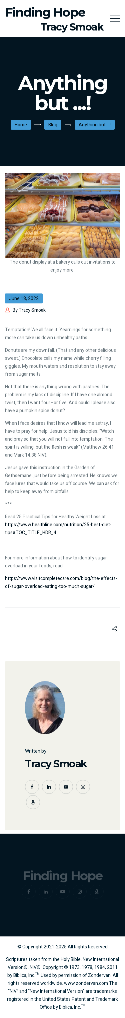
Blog (52, 124)
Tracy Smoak (56, 764)
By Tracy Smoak (29, 310)
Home (21, 124)
